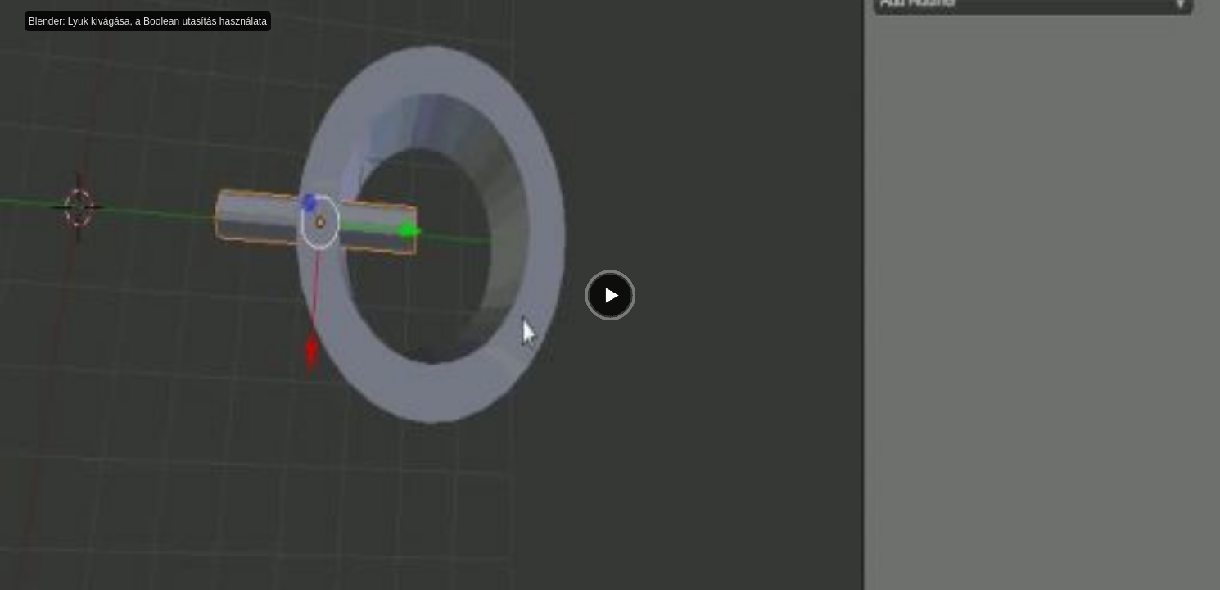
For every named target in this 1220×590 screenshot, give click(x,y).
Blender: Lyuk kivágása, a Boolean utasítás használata (148, 21)
